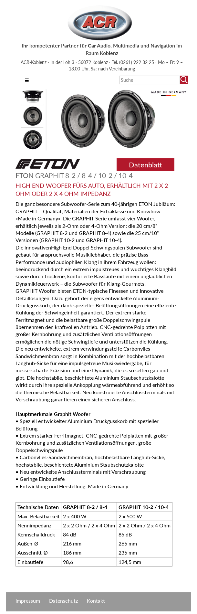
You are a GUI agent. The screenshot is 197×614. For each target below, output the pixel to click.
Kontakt (96, 601)
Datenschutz (63, 601)
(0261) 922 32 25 (137, 62)
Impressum (28, 601)
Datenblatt (145, 164)
